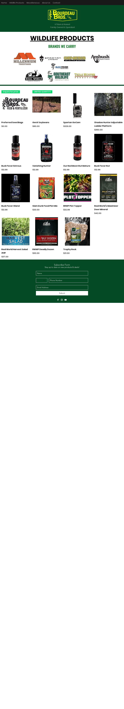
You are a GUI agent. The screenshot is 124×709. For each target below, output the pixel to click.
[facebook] (58, 300)
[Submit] (62, 293)
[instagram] (61, 300)
